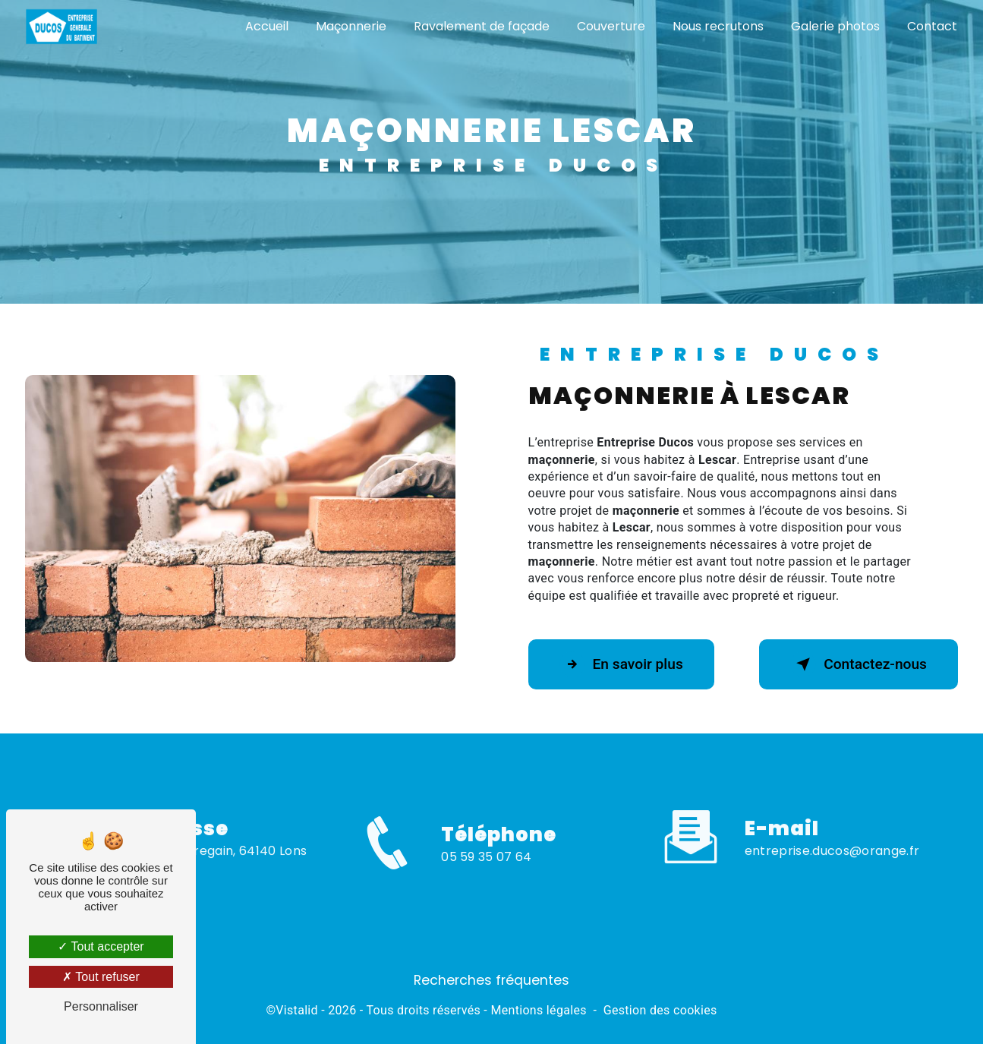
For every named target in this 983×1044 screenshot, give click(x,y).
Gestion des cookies (660, 1010)
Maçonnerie (351, 26)
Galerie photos (835, 26)
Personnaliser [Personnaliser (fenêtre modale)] (101, 1006)
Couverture (611, 26)
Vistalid (297, 1010)
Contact (932, 26)
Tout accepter (100, 946)
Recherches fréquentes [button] (491, 980)
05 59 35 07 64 (486, 873)
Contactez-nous (858, 664)
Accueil (266, 26)
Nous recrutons (718, 26)
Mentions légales (538, 1010)
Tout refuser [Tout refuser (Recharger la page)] (101, 976)
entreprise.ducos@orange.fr (832, 835)
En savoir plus (621, 664)
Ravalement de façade (482, 26)
